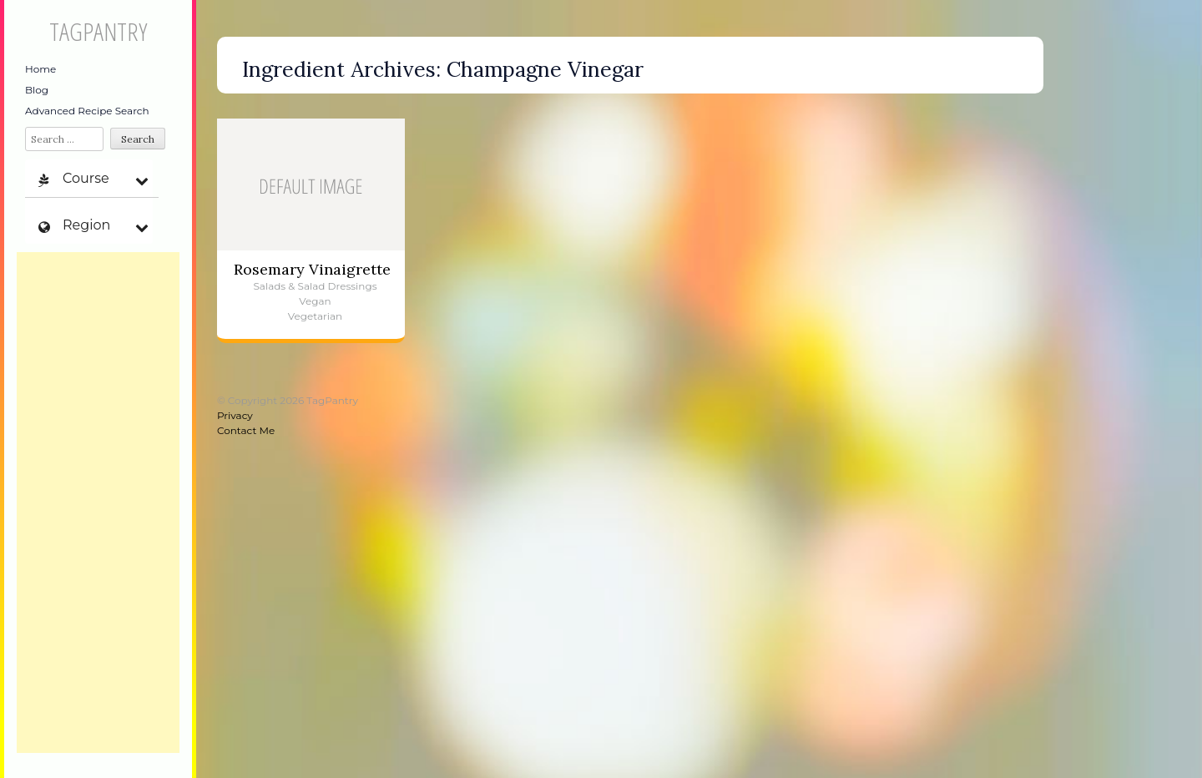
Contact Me (246, 430)
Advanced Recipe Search (87, 110)
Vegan (315, 301)
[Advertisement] (98, 502)
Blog (36, 89)
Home (40, 69)
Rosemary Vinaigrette (312, 269)
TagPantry (98, 31)
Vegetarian (315, 316)
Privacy (235, 415)
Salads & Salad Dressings (314, 286)
